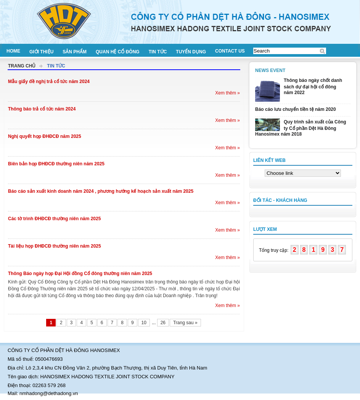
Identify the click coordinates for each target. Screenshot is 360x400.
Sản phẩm (75, 51)
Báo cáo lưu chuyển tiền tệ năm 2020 (295, 109)
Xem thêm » (227, 93)
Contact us (230, 51)
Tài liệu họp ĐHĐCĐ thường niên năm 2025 (54, 246)
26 (163, 322)
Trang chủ (21, 66)
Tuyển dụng (191, 51)
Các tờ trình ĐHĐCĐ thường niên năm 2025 (54, 218)
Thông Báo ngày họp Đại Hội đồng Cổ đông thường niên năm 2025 (80, 273)
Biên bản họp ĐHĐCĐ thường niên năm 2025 (56, 163)
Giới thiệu (41, 51)
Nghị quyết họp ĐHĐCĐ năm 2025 (44, 136)
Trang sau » (185, 322)
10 (143, 322)
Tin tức (158, 51)
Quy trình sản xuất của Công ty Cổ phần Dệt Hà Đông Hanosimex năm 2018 (300, 128)
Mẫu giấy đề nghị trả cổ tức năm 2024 (49, 81)
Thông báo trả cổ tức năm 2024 (42, 109)
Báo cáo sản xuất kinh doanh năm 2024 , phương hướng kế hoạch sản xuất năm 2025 (100, 191)
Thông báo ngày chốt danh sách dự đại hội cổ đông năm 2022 (313, 86)
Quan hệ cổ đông (118, 51)
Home (13, 51)
